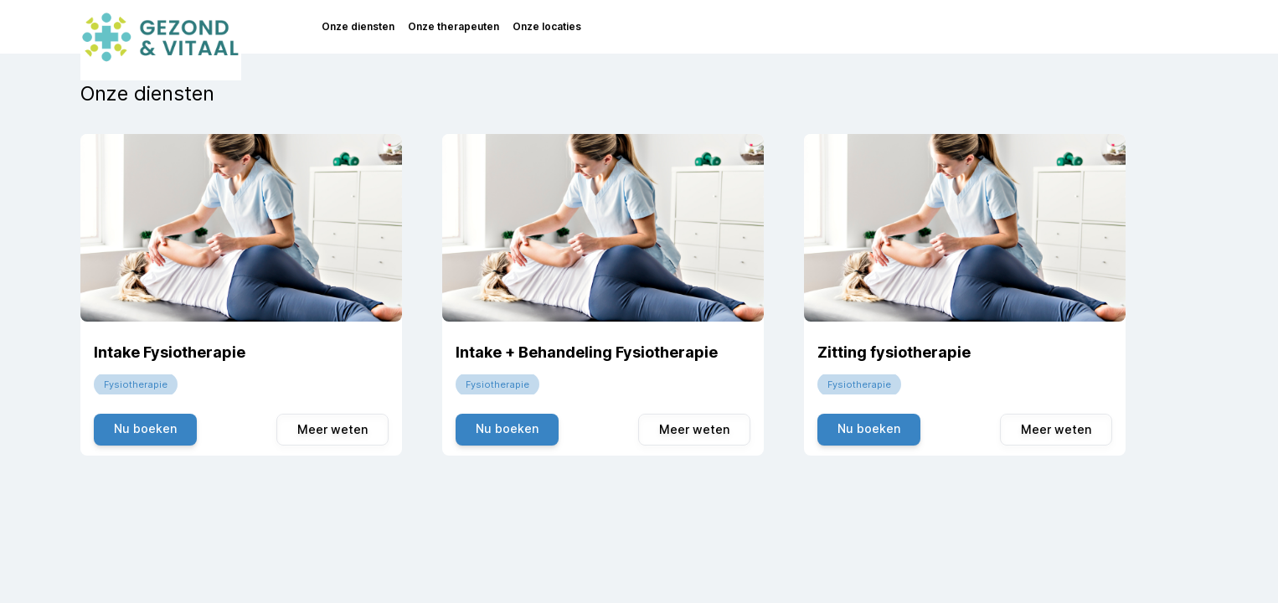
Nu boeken (145, 428)
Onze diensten (358, 26)
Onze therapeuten (453, 26)
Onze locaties (547, 26)
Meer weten (332, 429)
